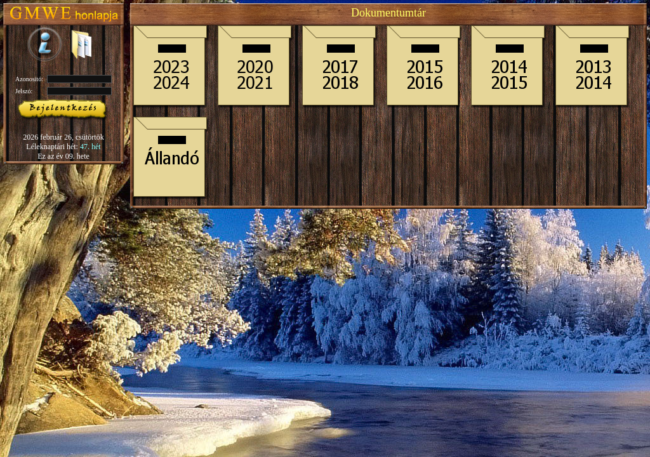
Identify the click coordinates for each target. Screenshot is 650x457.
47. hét (90, 146)
